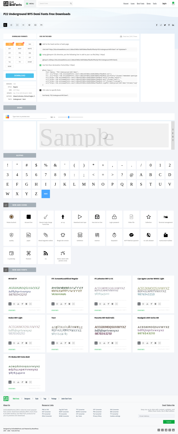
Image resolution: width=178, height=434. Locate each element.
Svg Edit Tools (63, 409)
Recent (126, 3)
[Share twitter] (164, 24)
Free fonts (13, 4)
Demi (24, 99)
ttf (10, 44)
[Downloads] (18, 303)
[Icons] (35, 25)
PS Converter (63, 414)
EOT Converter (46, 412)
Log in (164, 3)
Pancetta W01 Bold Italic (104, 318)
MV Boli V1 (13, 279)
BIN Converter (114, 412)
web (19, 44)
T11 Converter (114, 414)
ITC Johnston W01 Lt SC (104, 279)
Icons (133, 3)
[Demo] (17, 25)
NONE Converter (64, 416)
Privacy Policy (97, 416)
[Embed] (26, 303)
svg (30, 44)
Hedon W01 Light (15, 318)
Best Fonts (140, 3)
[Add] (5, 25)
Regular (15, 87)
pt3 (10, 57)
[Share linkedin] (173, 24)
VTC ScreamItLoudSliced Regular (65, 279)
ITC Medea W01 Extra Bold (19, 357)
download (19, 76)
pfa (20, 53)
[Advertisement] (158, 68)
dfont (30, 62)
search (71, 3)
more (45, 194)
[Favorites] (11, 25)
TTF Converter (80, 409)
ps (19, 57)
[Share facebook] (156, 24)
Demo (149, 3)
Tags (44, 398)
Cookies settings (115, 416)
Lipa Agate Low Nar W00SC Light (151, 279)
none (9, 66)
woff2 (30, 48)
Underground (17, 99)
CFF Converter (80, 414)
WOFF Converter (64, 412)
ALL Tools (79, 416)
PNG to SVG (45, 409)
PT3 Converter (46, 414)
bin (30, 53)
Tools (155, 3)
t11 (20, 62)
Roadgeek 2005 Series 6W (148, 318)
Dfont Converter (47, 416)
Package (53, 398)
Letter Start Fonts (66, 398)
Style (36, 398)
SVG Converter (114, 409)
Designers (27, 398)
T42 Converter (97, 414)
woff (19, 48)
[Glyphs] (23, 25)
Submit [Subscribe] (169, 422)
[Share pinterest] (169, 24)
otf (10, 53)
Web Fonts (16, 398)
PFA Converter (97, 412)
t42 (10, 62)
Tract (54, 318)
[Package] (29, 25)
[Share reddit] (160, 24)
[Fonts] (41, 25)
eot (9, 48)
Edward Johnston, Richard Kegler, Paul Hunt (26, 96)
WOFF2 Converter (81, 412)
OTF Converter (97, 409)
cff (30, 57)
